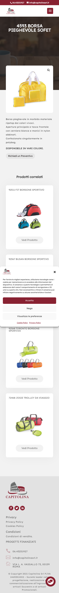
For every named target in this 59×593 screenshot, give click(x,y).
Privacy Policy (35, 323)
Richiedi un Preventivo (20, 155)
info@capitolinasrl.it (25, 557)
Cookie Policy (22, 323)
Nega (30, 308)
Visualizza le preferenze (29, 316)
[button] (54, 272)
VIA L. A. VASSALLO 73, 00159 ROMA (31, 565)
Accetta (29, 300)
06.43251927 (20, 551)
